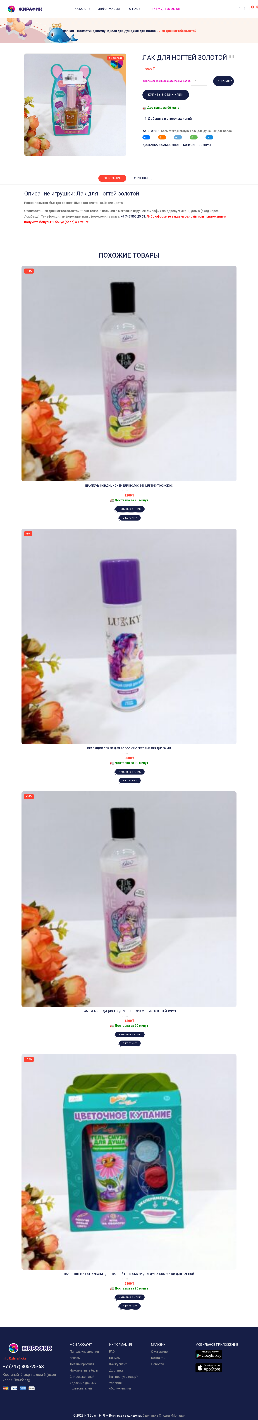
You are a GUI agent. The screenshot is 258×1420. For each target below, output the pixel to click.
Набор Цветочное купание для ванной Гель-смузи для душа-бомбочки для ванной (129, 1274)
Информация (109, 9)
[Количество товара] (199, 81)
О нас (134, 9)
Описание (112, 178)
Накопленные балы (84, 1370)
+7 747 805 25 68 (133, 216)
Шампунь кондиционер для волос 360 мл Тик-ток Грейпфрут (129, 1011)
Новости (157, 1364)
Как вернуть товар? (123, 1377)
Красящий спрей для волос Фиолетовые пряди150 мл (129, 748)
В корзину (223, 81)
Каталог (82, 9)
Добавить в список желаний (170, 118)
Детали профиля (82, 1364)
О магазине (159, 1351)
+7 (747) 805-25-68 (164, 9)
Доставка (116, 1370)
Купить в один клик (165, 94)
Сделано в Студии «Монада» (164, 1415)
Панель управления (84, 1351)
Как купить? (118, 1364)
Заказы (75, 1358)
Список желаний (82, 1377)
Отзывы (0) (143, 178)
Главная (67, 31)
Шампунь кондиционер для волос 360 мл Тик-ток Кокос (129, 485)
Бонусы (115, 1358)
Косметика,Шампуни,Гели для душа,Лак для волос (116, 31)
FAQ (112, 1351)
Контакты (158, 1358)
